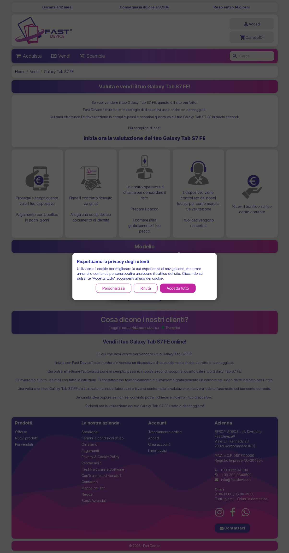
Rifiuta (146, 288)
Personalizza (113, 288)
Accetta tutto (178, 288)
